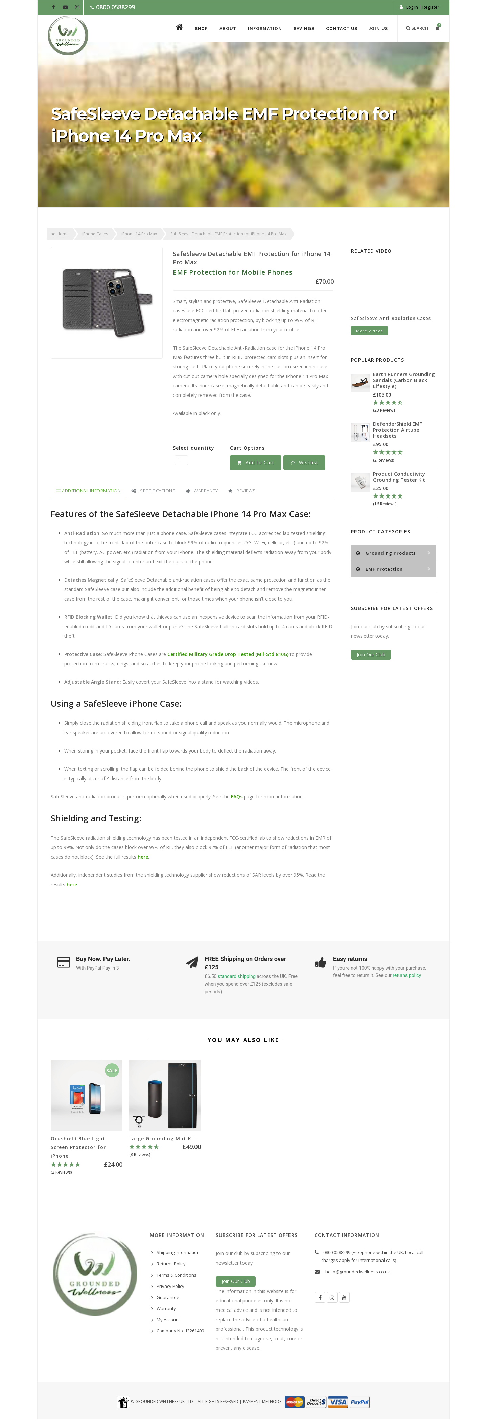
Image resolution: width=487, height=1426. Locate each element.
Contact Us (341, 28)
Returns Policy (171, 1264)
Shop (201, 28)
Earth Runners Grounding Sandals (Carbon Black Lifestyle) (404, 380)
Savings (304, 28)
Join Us (378, 28)
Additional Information (88, 491)
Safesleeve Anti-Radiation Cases (391, 318)
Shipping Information (178, 1252)
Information (265, 28)
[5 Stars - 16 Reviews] (404, 500)
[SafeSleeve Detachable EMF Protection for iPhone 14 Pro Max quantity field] (181, 460)
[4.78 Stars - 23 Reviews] (404, 407)
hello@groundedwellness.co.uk (357, 1272)
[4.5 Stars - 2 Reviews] (404, 456)
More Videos (369, 330)
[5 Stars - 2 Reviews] (86, 1169)
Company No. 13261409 (180, 1331)
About (227, 28)
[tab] (88, 491)
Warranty (202, 491)
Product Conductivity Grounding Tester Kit (399, 476)
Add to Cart (255, 462)
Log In (412, 7)
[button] (304, 462)
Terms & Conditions (176, 1275)
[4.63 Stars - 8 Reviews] (165, 1151)
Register (430, 7)
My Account (168, 1320)
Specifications (153, 491)
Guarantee (168, 1297)
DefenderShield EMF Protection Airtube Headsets (397, 429)
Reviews (242, 491)
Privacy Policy (170, 1286)
